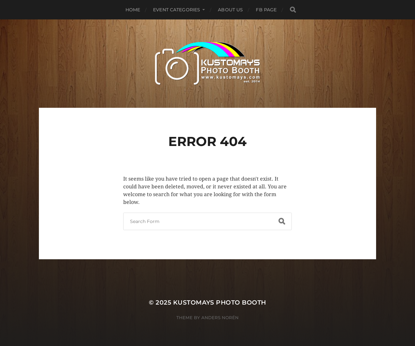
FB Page (266, 10)
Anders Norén (220, 317)
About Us (230, 10)
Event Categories (176, 10)
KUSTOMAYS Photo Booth (219, 302)
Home (132, 10)
